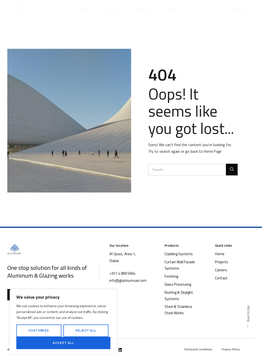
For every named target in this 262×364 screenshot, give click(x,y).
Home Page (213, 151)
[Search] (232, 169)
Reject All (86, 330)
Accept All (63, 343)
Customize (39, 330)
